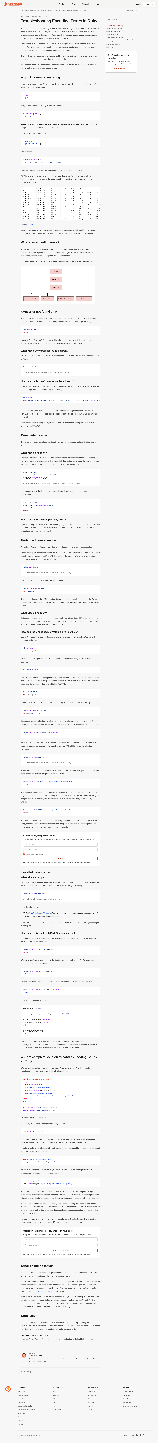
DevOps (75, 10)
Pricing (74, 4)
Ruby (55, 10)
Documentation (92, 1395)
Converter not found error (114, 31)
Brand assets (127, 1402)
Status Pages (21, 1399)
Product (63, 4)
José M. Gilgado (36, 16)
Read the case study (121, 68)
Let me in (60, 858)
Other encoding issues (113, 44)
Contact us (126, 1399)
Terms (125, 1435)
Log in (138, 4)
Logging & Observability (24, 1406)
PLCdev (29, 224)
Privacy (131, 1435)
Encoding (36, 913)
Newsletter (91, 1402)
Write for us (130, 10)
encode (63, 318)
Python (69, 10)
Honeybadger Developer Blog (30, 10)
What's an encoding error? (114, 28)
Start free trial (149, 4)
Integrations (21, 1413)
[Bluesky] (137, 1435)
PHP (54, 1406)
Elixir (84, 10)
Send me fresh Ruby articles (60, 1250)
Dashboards (21, 1402)
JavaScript (62, 10)
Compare (20, 1420)
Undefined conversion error (114, 37)
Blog (97, 4)
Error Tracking (21, 1391)
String (46, 913)
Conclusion (109, 47)
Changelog (86, 4)
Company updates (47, 10)
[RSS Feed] (136, 10)
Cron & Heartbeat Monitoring (26, 1409)
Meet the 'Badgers (128, 1391)
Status (90, 1409)
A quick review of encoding (114, 26)
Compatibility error (112, 34)
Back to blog (26, 1372)
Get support (91, 1391)
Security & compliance (130, 1406)
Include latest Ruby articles (33, 854)
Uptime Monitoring (23, 1395)
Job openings (127, 1395)
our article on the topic (42, 1291)
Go (81, 10)
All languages (57, 1409)
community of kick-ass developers (42, 839)
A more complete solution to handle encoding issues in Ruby (120, 41)
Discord (90, 1406)
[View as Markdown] (45, 16)
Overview (109, 23)
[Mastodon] (140, 1435)
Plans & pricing (22, 1417)
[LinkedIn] (144, 1435)
